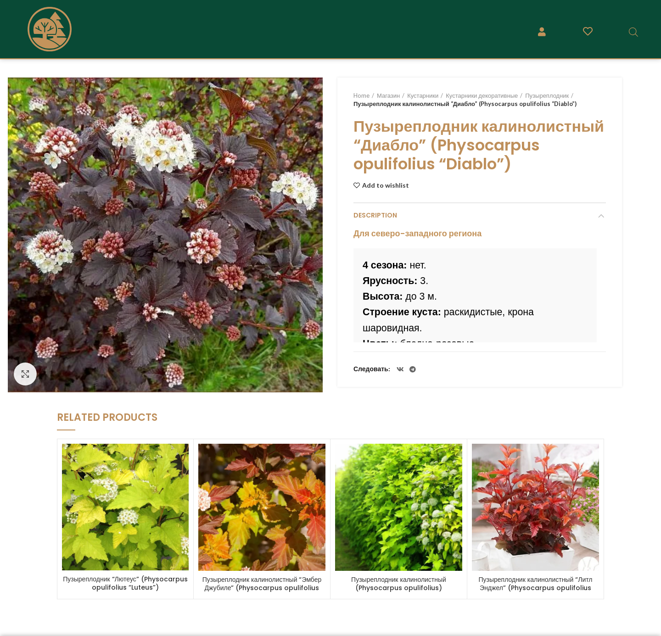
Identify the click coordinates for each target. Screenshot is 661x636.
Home (361, 95)
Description (375, 215)
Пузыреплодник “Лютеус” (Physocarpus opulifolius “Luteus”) (125, 583)
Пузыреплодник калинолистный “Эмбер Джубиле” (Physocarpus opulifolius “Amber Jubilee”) (262, 587)
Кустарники (422, 95)
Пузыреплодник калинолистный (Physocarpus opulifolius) (398, 583)
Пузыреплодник (547, 95)
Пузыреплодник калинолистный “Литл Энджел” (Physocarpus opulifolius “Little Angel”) (535, 587)
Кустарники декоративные (482, 95)
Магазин (388, 95)
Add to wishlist (385, 185)
